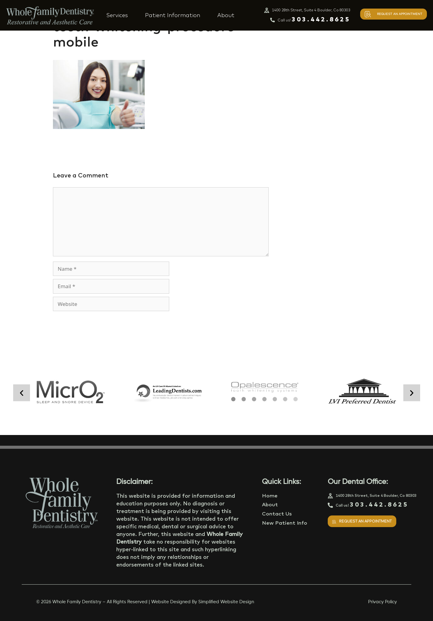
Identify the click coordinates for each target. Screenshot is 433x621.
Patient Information (172, 15)
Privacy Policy (382, 602)
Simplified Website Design (226, 602)
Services (117, 15)
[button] (21, 393)
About (225, 15)
